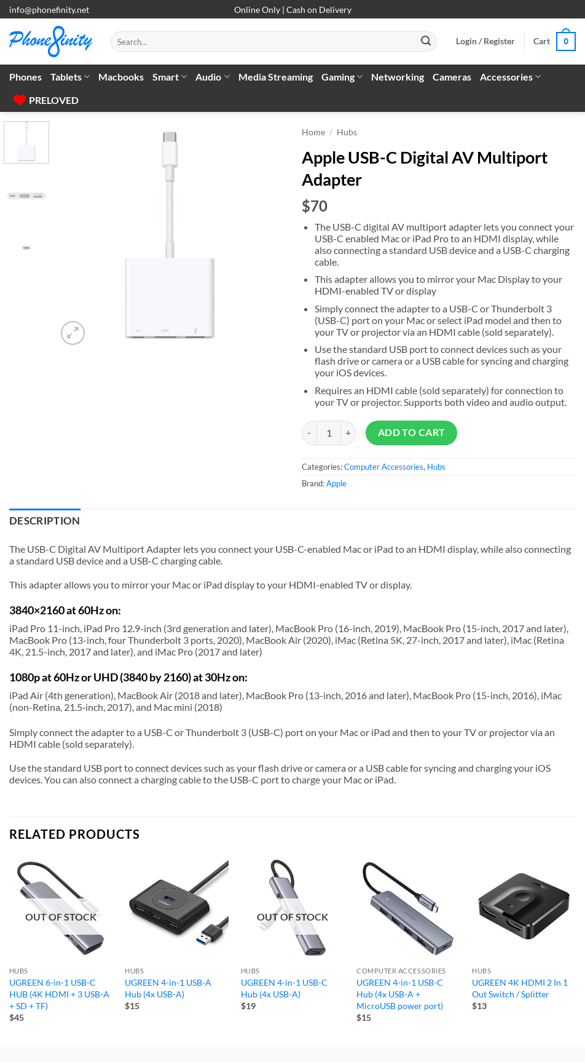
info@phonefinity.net (49, 9)
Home (313, 132)
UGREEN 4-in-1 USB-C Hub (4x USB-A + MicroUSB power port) (399, 993)
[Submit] (425, 41)
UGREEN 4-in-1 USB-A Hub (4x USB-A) (168, 988)
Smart (169, 77)
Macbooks (121, 76)
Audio (212, 77)
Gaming (342, 77)
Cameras (452, 76)
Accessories (510, 77)
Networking (397, 76)
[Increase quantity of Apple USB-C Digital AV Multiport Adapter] (348, 433)
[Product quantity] (328, 433)
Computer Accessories (383, 467)
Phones (25, 76)
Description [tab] (44, 521)
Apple (336, 483)
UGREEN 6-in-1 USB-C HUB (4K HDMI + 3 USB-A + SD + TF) (59, 993)
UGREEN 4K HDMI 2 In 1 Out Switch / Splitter (520, 988)
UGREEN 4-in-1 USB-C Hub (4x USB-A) (284, 988)
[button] (485, 41)
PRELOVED (46, 100)
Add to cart (412, 432)
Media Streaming (275, 76)
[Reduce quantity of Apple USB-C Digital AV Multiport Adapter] (309, 433)
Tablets (70, 77)
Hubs (347, 132)
